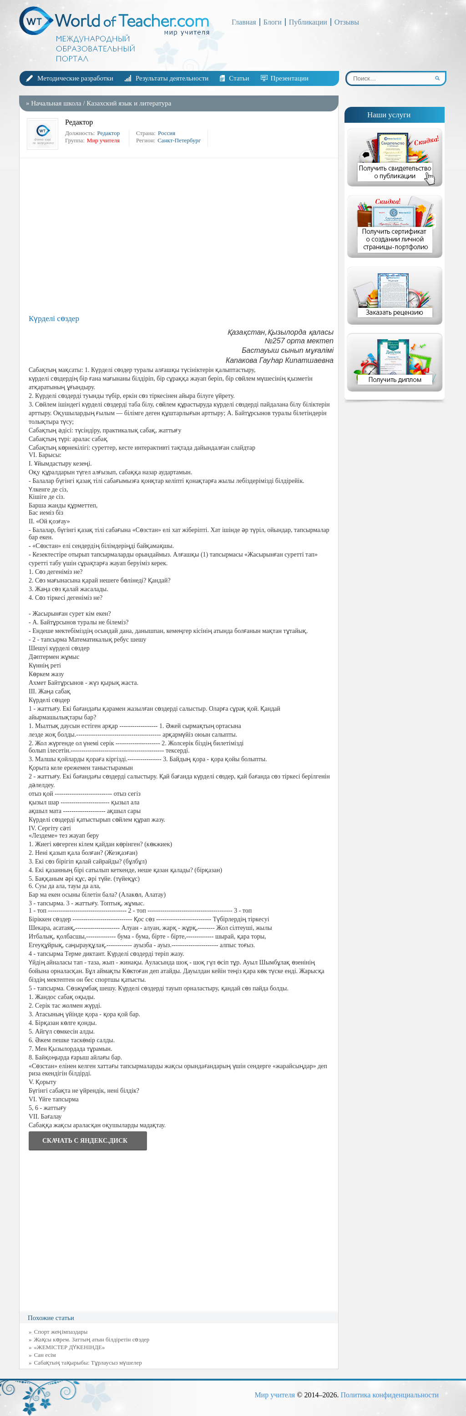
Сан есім (45, 1354)
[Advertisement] (181, 235)
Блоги (272, 22)
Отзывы (346, 22)
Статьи (239, 78)
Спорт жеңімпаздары (61, 1331)
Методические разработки (75, 78)
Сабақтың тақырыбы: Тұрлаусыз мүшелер (88, 1362)
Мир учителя (274, 1395)
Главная (244, 22)
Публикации (308, 22)
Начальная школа (56, 103)
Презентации (290, 78)
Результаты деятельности (172, 78)
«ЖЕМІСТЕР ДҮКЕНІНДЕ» (69, 1347)
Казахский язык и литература (128, 103)
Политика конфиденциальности (389, 1395)
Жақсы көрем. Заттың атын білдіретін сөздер (92, 1339)
